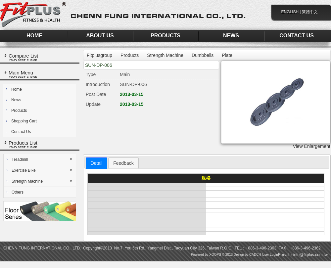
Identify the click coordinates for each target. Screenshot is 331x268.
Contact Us (21, 131)
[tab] (97, 163)
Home (16, 89)
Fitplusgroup (99, 55)
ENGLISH (290, 12)
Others (18, 192)
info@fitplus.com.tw (310, 254)
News (16, 100)
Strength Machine (42, 181)
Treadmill (42, 159)
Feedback (123, 163)
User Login (270, 254)
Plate (227, 55)
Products (19, 110)
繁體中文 (310, 12)
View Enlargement (311, 146)
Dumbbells (202, 55)
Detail (97, 163)
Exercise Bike (42, 170)
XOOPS (215, 254)
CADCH (255, 254)
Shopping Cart (24, 121)
